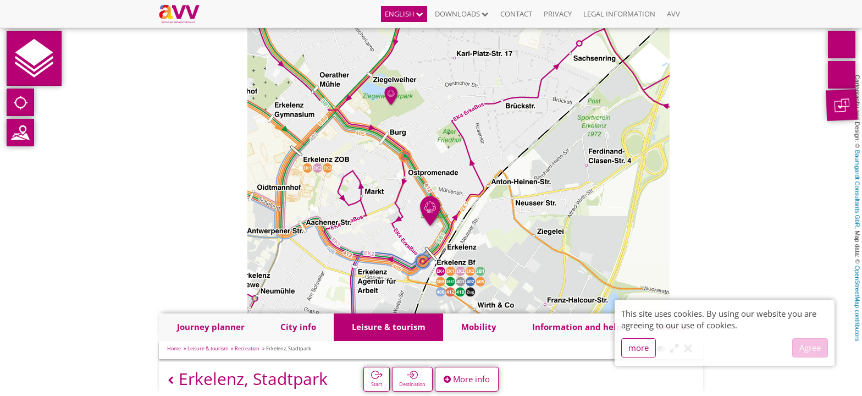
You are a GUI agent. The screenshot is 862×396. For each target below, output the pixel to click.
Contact (516, 14)
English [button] (404, 14)
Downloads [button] (462, 14)
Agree (810, 347)
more (638, 347)
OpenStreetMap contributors (857, 303)
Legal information (619, 14)
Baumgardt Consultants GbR (857, 189)
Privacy (558, 14)
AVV (673, 14)
